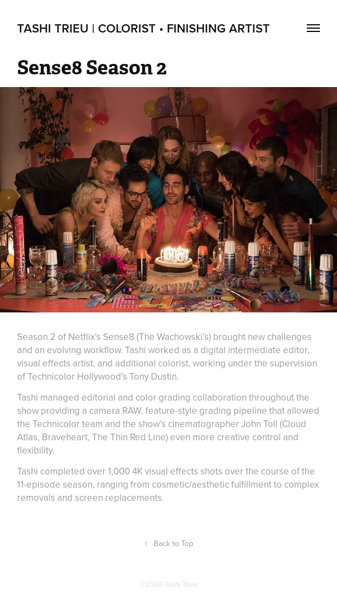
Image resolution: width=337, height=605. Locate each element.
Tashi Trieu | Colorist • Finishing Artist (143, 28)
